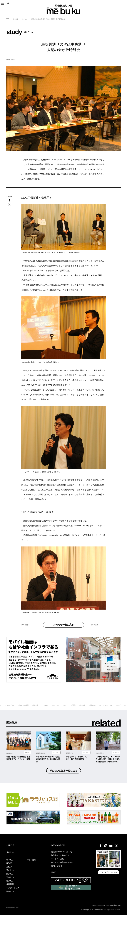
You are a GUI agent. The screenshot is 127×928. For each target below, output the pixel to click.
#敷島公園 (50, 709)
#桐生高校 (104, 709)
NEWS (9, 873)
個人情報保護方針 (13, 921)
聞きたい (10, 885)
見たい (9, 877)
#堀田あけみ (116, 709)
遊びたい (10, 889)
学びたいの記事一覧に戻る (63, 779)
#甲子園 (94, 709)
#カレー (85, 709)
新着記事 (16, 19)
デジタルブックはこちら (108, 883)
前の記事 (25, 630)
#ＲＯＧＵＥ (62, 709)
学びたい (27, 19)
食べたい (10, 870)
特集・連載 (32, 870)
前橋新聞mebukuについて (63, 861)
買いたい (10, 881)
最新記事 (10, 862)
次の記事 (95, 630)
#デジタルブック (21, 709)
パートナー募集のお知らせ (64, 873)
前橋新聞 (10, 897)
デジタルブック (13, 900)
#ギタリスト (74, 709)
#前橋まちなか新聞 (36, 709)
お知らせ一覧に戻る (63, 626)
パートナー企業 (58, 869)
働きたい (10, 893)
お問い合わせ (57, 877)
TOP (8, 19)
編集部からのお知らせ (61, 865)
